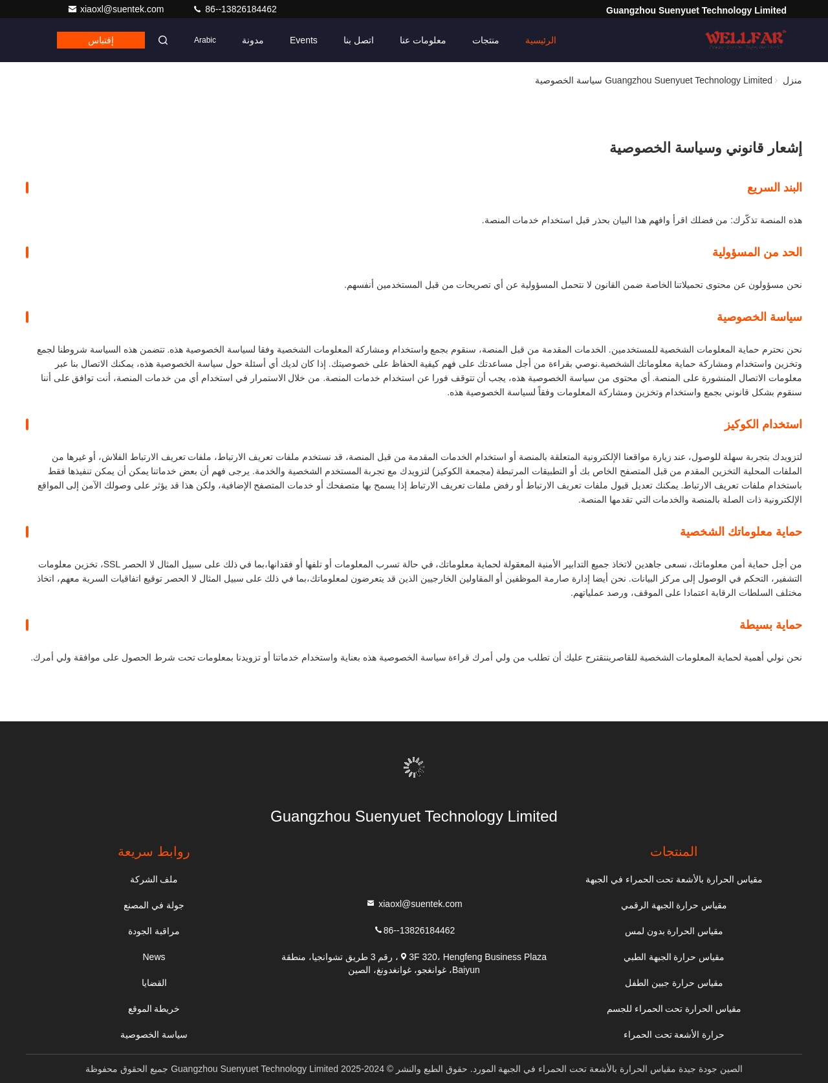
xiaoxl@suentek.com (116, 9)
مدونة (253, 40)
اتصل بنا (358, 40)
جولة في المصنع (154, 905)
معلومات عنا (423, 40)
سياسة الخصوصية (154, 1034)
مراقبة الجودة (154, 931)
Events (304, 40)
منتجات (485, 40)
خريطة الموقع (154, 1008)
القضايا (154, 983)
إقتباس (101, 40)
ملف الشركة (154, 879)
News (154, 957)
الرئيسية (540, 40)
